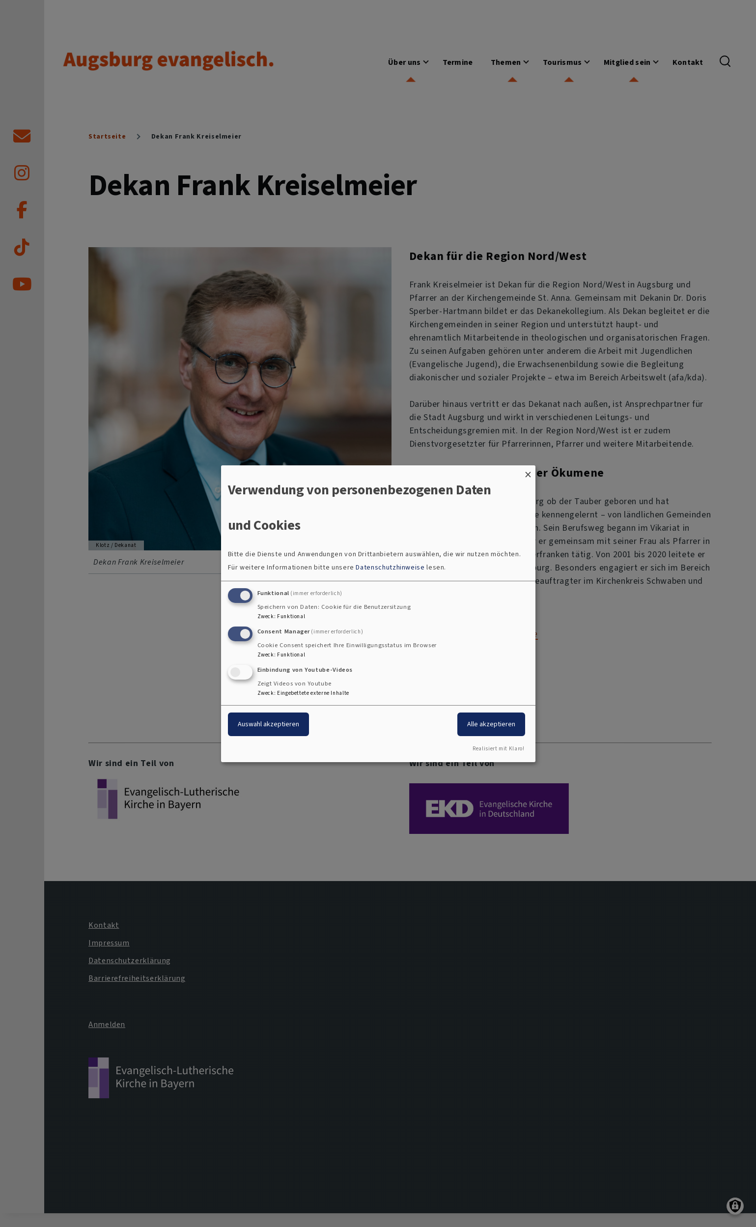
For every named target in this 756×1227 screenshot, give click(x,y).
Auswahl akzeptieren (268, 724)
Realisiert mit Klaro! (498, 748)
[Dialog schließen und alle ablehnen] (528, 471)
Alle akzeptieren (491, 724)
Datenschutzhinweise (390, 567)
